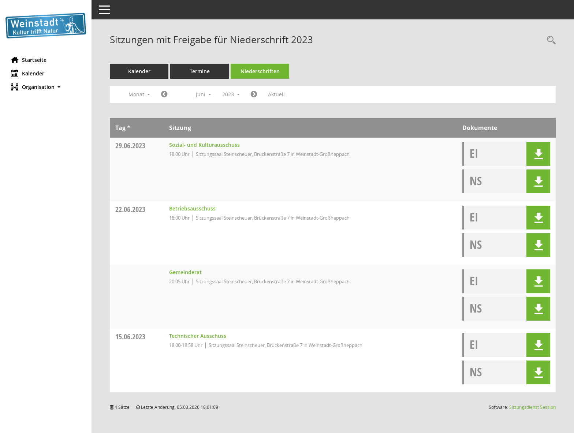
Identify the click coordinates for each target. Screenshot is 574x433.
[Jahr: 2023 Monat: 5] (164, 94)
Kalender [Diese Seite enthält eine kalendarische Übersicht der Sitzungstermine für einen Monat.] (27, 73)
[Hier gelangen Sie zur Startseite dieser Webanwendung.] (46, 25)
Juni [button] (203, 94)
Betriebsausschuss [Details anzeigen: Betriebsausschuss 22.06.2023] (192, 208)
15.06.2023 (130, 336)
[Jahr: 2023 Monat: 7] (253, 94)
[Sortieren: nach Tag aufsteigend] (128, 128)
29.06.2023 (130, 145)
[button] (46, 87)
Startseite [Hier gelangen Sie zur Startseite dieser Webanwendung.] (28, 59)
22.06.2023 (130, 209)
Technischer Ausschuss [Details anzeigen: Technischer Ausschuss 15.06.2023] (197, 335)
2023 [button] (231, 94)
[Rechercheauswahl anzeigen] (549, 40)
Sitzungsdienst (532, 407)
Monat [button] (139, 94)
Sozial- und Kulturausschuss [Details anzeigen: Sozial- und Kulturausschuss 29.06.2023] (204, 144)
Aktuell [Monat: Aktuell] (276, 94)
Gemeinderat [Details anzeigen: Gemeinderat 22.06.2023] (185, 272)
